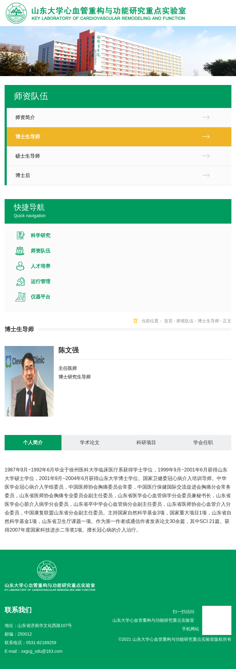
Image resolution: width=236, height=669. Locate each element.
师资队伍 (40, 250)
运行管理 (40, 281)
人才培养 (40, 266)
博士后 (22, 175)
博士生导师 (27, 136)
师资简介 (25, 117)
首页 (168, 320)
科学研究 (40, 235)
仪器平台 (40, 296)
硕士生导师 (27, 156)
